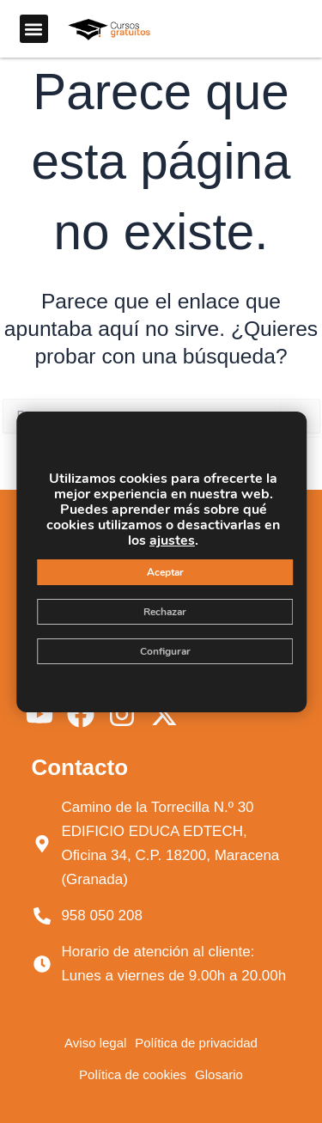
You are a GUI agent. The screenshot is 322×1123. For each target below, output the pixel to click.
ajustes (172, 540)
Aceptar (164, 572)
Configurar (164, 651)
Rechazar (164, 612)
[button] (34, 29)
